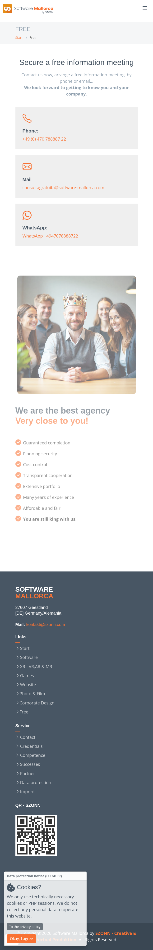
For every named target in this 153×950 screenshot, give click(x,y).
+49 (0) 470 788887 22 (44, 140)
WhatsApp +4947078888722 (50, 237)
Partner (27, 773)
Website (28, 684)
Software (29, 657)
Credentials (31, 746)
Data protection (35, 782)
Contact (28, 737)
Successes (30, 764)
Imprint (27, 791)
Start (19, 37)
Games (27, 675)
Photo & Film (32, 693)
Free (24, 712)
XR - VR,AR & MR (36, 666)
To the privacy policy (25, 926)
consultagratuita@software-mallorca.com (63, 189)
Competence (32, 755)
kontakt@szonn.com (45, 624)
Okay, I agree (21, 938)
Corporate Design (37, 703)
